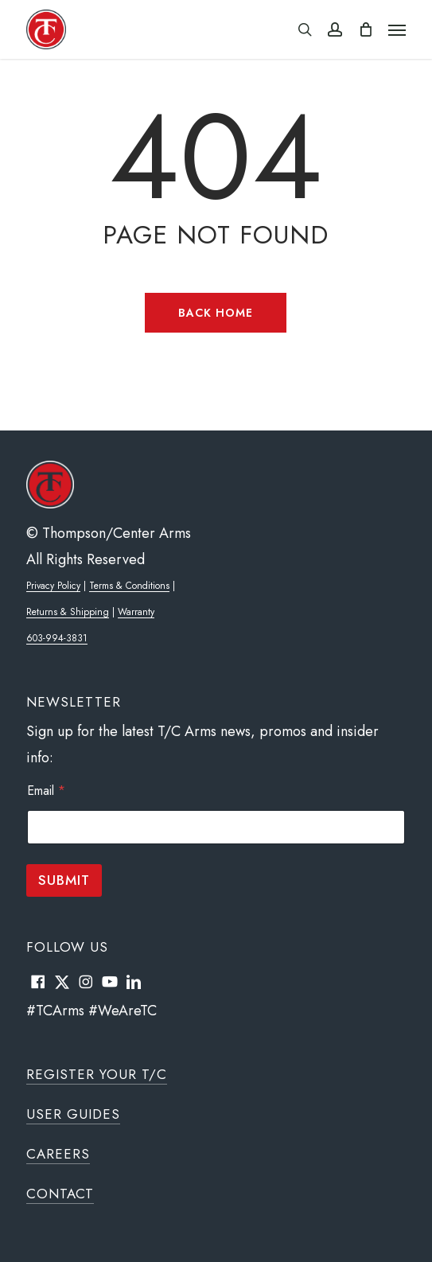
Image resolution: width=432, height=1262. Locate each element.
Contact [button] (60, 1193)
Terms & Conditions (129, 585)
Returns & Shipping (67, 612)
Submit (64, 880)
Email (46, 790)
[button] (397, 29)
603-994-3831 (57, 638)
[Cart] (365, 29)
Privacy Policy (53, 585)
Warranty (136, 612)
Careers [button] (58, 1153)
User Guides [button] (73, 1114)
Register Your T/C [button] (96, 1074)
